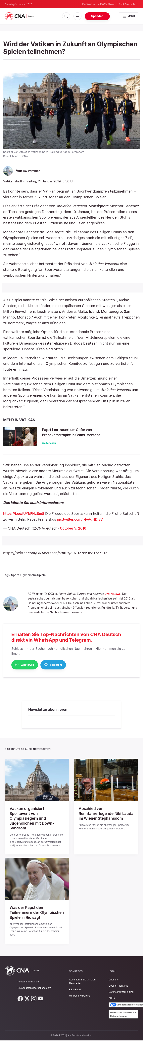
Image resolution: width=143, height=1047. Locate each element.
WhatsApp (24, 668)
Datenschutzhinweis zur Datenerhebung (123, 1022)
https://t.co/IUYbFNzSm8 (25, 517)
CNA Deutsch (128, 4)
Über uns (114, 987)
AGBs (112, 1005)
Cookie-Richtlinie (118, 993)
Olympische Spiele (33, 579)
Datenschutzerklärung (121, 999)
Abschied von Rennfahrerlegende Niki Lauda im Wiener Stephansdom (101, 819)
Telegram (53, 668)
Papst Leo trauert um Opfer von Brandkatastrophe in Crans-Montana (85, 432)
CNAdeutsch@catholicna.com (34, 995)
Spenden (97, 16)
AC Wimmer (32, 171)
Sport (15, 579)
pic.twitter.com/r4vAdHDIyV (99, 523)
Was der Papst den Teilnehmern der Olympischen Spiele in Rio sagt (34, 918)
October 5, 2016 (74, 532)
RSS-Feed (75, 997)
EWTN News (107, 4)
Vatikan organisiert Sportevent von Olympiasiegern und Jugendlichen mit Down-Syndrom (33, 822)
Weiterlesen (56, 443)
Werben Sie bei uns (79, 1003)
